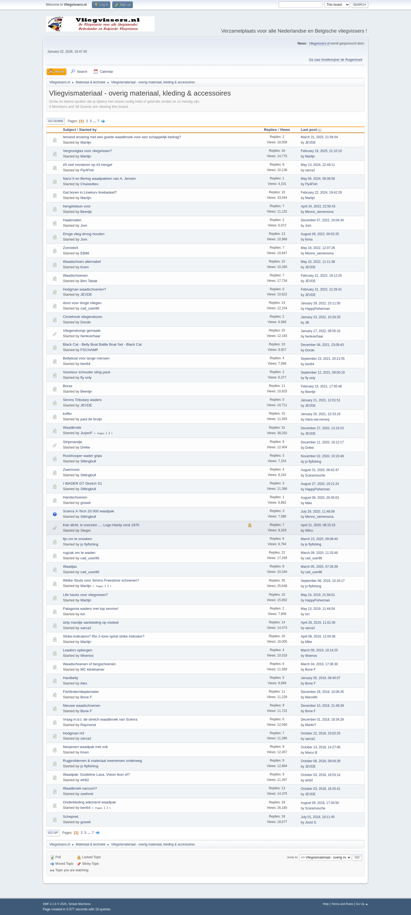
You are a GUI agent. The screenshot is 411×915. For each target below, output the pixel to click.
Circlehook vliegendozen (82, 317)
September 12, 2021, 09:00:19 (323, 372)
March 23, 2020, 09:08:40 (319, 539)
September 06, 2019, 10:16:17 (323, 581)
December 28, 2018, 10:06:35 (322, 692)
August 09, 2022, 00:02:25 (320, 234)
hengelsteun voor (77, 206)
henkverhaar (90, 336)
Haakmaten (72, 220)
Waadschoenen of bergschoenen (89, 664)
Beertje (86, 212)
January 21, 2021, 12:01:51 (321, 400)
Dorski (85, 322)
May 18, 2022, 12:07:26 (318, 248)
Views (285, 130)
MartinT (310, 725)
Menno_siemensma (319, 212)
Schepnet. (71, 817)
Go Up (53, 832)
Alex (83, 683)
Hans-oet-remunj (317, 419)
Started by (88, 130)
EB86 (84, 253)
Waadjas (70, 566)
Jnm (83, 225)
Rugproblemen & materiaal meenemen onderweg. (103, 761)
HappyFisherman (317, 309)
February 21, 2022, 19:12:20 (321, 275)
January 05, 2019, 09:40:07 (321, 678)
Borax (67, 386)
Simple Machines (79, 903)
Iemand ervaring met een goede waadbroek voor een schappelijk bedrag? (122, 137)
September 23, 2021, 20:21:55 (323, 359)
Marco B (311, 753)
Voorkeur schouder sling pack (86, 372)
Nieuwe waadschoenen (81, 705)
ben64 (85, 364)
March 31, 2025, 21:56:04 (319, 137)
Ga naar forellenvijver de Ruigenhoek (335, 60)
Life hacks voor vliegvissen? (85, 595)
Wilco (309, 530)
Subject (69, 130)
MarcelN (311, 697)
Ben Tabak (88, 281)
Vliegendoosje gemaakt (82, 331)
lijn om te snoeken (77, 539)
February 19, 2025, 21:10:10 (321, 151)
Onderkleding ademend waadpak (89, 802)
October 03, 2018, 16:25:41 (321, 789)
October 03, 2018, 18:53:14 (321, 775)
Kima (309, 239)
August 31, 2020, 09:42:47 (320, 470)
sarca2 (310, 170)
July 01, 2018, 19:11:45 (318, 817)
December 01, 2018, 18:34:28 (322, 719)
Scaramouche (315, 475)
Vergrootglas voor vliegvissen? (87, 151)
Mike (308, 503)
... (95, 121)
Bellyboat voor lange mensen (86, 358)
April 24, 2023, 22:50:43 (318, 206)
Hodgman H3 (73, 733)
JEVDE (310, 142)
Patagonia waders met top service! (90, 609)
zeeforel (86, 794)
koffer (67, 414)
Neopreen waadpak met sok (85, 747)
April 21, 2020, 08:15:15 (318, 525)
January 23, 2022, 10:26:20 (321, 317)
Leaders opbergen (77, 650)
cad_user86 (89, 308)
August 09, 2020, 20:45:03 (320, 498)
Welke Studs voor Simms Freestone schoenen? (101, 580)
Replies (270, 130)
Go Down (55, 121)
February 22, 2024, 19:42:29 (321, 192)
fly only (85, 378)
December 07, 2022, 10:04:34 (322, 220)
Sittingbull (88, 461)
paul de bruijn (91, 419)
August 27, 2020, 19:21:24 (320, 484)
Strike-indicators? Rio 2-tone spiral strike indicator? (104, 636)
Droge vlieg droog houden (83, 234)
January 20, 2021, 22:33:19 (321, 414)
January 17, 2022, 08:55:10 (321, 331)
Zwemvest (71, 470)
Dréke (85, 447)
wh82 (84, 780)
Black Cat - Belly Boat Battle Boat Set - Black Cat (102, 344)
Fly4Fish (87, 170)
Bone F (310, 669)
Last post (311, 130)
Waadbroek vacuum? (80, 788)
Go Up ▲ (362, 903)
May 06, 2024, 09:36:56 (318, 179)
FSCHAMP (89, 350)
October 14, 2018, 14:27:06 (321, 747)
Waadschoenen (75, 275)
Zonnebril (70, 248)
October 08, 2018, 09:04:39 (321, 761)
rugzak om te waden (79, 553)
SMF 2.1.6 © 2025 (55, 903)
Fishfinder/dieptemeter (81, 692)
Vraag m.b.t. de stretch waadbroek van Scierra (100, 719)
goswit (85, 503)
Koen (84, 267)
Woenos (87, 656)
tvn (82, 614)
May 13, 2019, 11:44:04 (318, 609)
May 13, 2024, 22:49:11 (318, 165)
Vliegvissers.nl (319, 43)
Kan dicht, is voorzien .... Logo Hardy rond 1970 (101, 525)
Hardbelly (70, 678)
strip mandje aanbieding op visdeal (90, 622)
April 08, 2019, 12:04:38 (318, 636)
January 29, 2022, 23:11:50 (321, 303)
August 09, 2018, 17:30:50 (320, 803)
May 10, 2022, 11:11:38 (318, 262)
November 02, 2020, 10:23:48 (322, 456)
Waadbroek (72, 427)
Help (326, 903)
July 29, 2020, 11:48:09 (318, 511)
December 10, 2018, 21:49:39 (322, 706)
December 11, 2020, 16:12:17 (322, 442)
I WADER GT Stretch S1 (82, 483)
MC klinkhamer (92, 669)
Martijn (85, 142)
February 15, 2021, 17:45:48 (321, 386)
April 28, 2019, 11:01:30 (318, 622)
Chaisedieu (89, 184)
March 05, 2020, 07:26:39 (319, 567)
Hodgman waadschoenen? (84, 289)
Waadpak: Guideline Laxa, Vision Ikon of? (96, 774)
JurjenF (86, 433)
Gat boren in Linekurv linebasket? (90, 192)
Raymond (88, 725)
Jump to (292, 857)
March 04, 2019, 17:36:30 (319, 664)
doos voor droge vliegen (82, 303)
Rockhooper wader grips (82, 456)
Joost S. (311, 822)
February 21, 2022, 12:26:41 (321, 289)
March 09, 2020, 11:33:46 (319, 553)
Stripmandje (72, 442)
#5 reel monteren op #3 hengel (87, 165)
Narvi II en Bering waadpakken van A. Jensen (99, 178)
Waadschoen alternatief (82, 262)
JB (307, 322)
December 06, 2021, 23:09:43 (322, 345)
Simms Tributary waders (82, 400)
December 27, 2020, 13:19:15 (322, 428)
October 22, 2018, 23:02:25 (321, 733)
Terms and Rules (343, 903)
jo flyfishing (313, 461)
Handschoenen (75, 497)
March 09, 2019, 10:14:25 (319, 650)
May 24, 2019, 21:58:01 (318, 595)
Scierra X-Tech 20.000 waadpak (88, 511)
